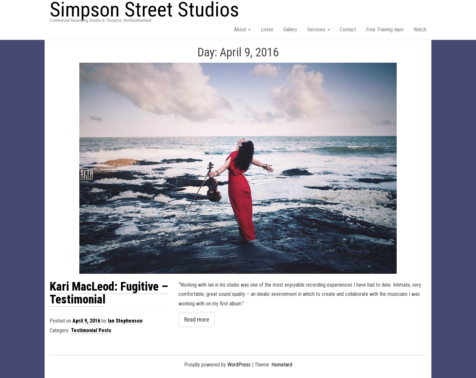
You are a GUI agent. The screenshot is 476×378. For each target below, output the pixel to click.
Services (318, 29)
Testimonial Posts (91, 330)
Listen (267, 29)
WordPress (239, 365)
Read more (196, 319)
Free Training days (385, 29)
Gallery (290, 29)
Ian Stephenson (125, 321)
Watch (420, 29)
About (242, 29)
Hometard (281, 365)
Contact (348, 29)
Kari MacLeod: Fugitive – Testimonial (109, 293)
